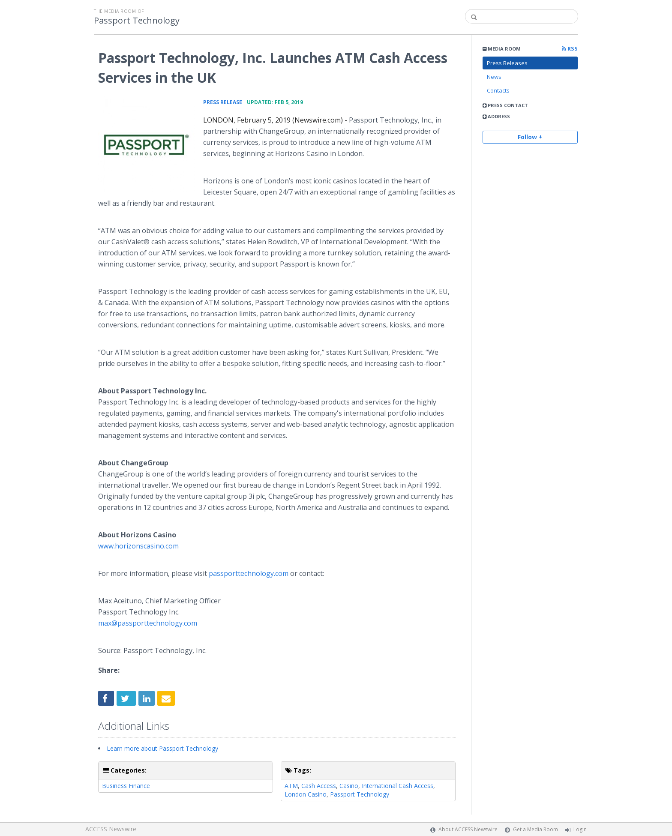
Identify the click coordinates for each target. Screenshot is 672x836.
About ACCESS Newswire (468, 829)
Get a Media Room (535, 829)
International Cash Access (397, 786)
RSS (570, 48)
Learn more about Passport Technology (162, 748)
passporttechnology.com (248, 573)
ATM (291, 786)
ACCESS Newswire (110, 829)
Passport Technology (137, 20)
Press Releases (507, 63)
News (494, 77)
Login (580, 829)
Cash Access (318, 786)
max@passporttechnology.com (147, 623)
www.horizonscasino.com (138, 546)
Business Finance (126, 786)
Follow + (530, 137)
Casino (348, 786)
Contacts (498, 90)
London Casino (306, 794)
